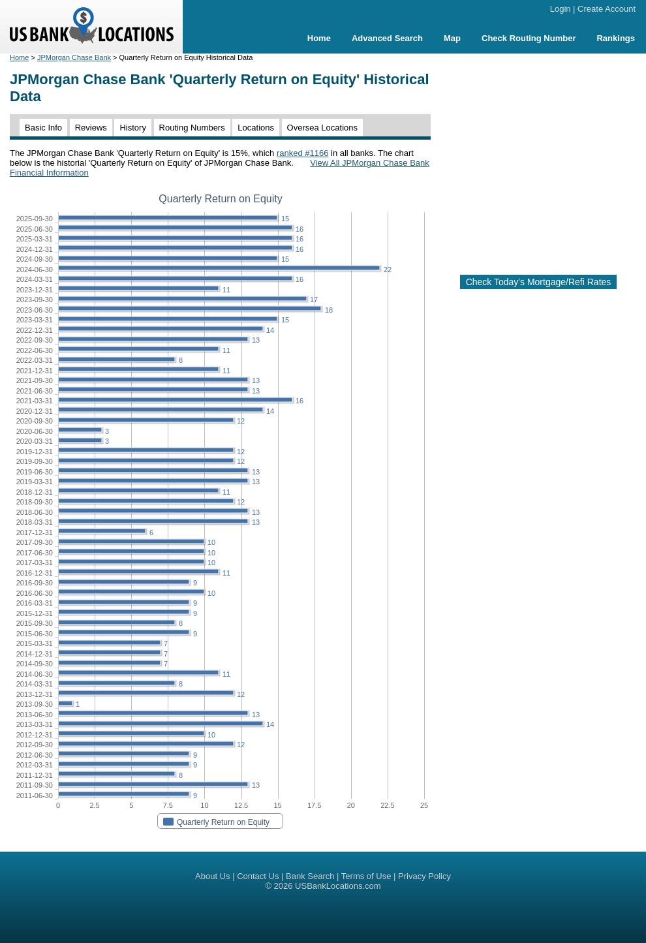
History (132, 127)
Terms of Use (366, 876)
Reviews (91, 127)
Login (560, 9)
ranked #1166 (303, 153)
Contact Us (258, 876)
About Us (212, 876)
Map (452, 38)
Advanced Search (387, 38)
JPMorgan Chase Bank (74, 57)
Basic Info (43, 127)
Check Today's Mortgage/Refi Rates (538, 282)
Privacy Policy (424, 876)
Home (319, 38)
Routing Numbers (192, 127)
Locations (256, 127)
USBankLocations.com (338, 886)
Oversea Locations (322, 127)
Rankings (615, 38)
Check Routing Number (529, 38)
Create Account (606, 9)
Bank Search (310, 876)
